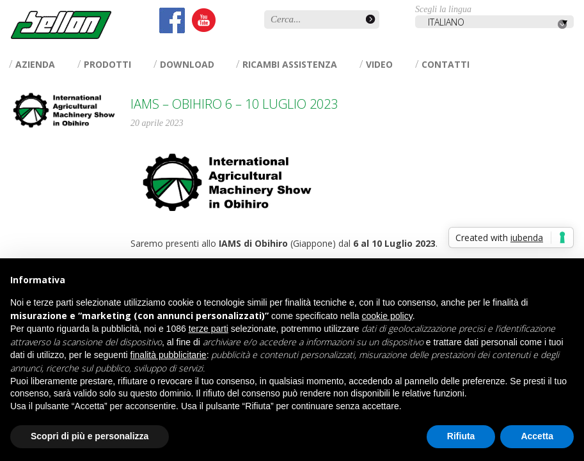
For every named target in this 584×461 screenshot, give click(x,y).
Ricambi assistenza (289, 64)
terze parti (208, 329)
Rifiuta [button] (461, 436)
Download (187, 64)
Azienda (35, 64)
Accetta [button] (537, 436)
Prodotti (107, 64)
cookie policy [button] (387, 316)
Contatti (446, 64)
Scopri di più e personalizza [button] (89, 436)
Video (379, 64)
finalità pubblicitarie (168, 355)
